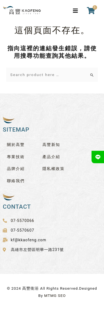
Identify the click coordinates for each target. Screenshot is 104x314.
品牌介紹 (16, 168)
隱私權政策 (53, 168)
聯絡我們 (16, 181)
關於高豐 (16, 144)
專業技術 (16, 157)
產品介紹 (51, 157)
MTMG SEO (55, 295)
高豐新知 (51, 144)
